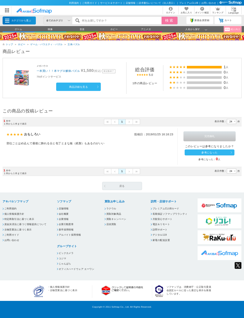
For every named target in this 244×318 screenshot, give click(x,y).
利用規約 (74, 3)
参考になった (209, 152)
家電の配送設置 (161, 240)
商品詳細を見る (78, 86)
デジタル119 (160, 234)
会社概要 (64, 214)
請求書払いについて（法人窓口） (157, 3)
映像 (50, 29)
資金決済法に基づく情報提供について (25, 224)
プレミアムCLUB (188, 3)
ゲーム (18, 29)
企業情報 (64, 219)
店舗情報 (131, 3)
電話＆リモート (161, 224)
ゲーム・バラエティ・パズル (46, 44)
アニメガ (146, 29)
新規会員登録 (200, 20)
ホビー (114, 29)
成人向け (232, 29)
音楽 (82, 29)
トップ (9, 44)
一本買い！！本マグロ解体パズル (58, 70)
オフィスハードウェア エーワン (76, 269)
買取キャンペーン (116, 219)
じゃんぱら (65, 263)
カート (225, 20)
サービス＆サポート (111, 3)
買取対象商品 (113, 214)
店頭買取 (111, 224)
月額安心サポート (162, 219)
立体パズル (74, 44)
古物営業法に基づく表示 (18, 229)
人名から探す (192, 29)
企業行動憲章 (66, 224)
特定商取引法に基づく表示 (19, 219)
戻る (122, 185)
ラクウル (111, 208)
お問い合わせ (208, 3)
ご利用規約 (10, 208)
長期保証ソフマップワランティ (170, 214)
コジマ (62, 258)
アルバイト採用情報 (70, 234)
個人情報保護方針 (14, 214)
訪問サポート (160, 229)
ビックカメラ (66, 253)
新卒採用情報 (66, 229)
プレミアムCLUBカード (166, 208)
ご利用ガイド (89, 3)
